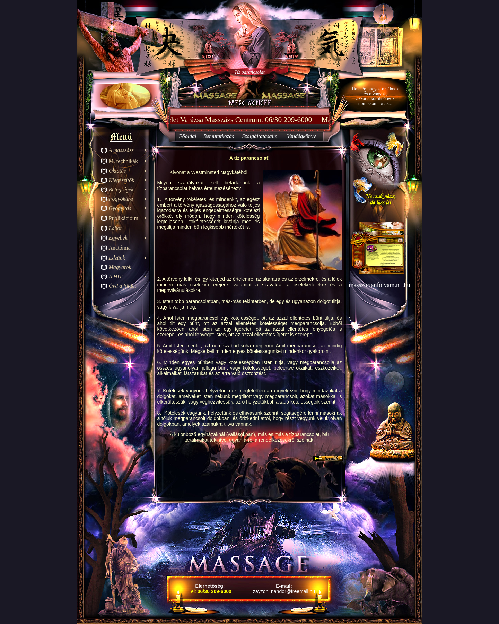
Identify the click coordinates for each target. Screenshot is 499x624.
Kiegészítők (121, 180)
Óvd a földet (122, 286)
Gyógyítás (120, 208)
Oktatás (117, 171)
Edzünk (117, 258)
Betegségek (121, 189)
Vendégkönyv (301, 136)
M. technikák (123, 161)
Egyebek (118, 238)
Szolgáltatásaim (259, 136)
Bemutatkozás (218, 136)
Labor (115, 228)
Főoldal (187, 136)
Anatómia (120, 248)
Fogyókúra (121, 199)
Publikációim (123, 218)
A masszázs (121, 150)
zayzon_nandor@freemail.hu (284, 591)
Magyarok (120, 267)
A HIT (115, 276)
